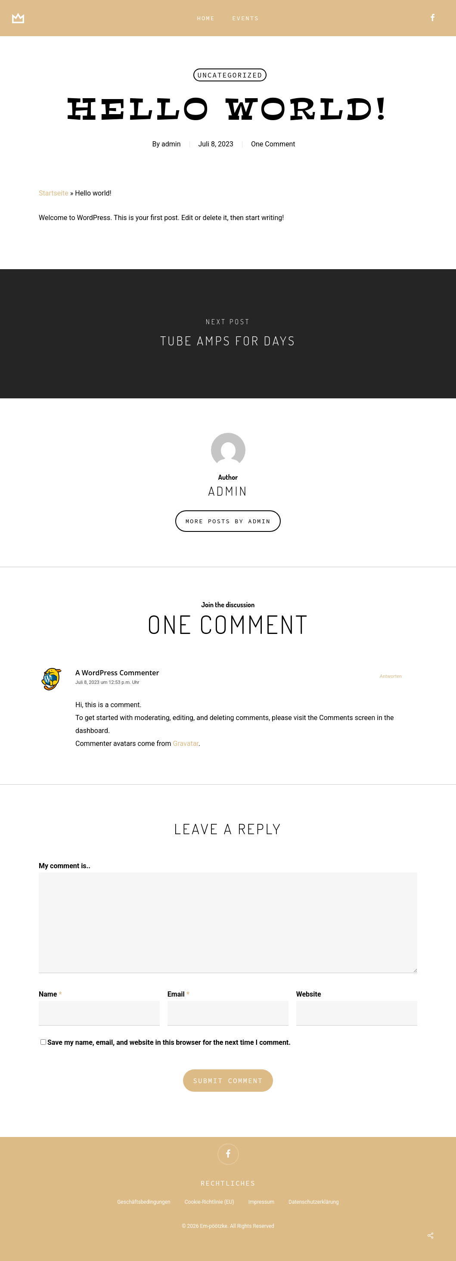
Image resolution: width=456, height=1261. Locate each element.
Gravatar (185, 743)
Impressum (261, 1202)
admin (170, 144)
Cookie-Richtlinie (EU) (209, 1202)
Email (178, 994)
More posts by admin (228, 521)
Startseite (53, 193)
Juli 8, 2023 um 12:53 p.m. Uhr (107, 682)
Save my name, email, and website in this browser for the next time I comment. (169, 1042)
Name (50, 994)
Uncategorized (230, 75)
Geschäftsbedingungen (144, 1202)
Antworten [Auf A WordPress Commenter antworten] (391, 676)
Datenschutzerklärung (313, 1202)
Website (308, 994)
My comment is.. (64, 866)
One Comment (273, 144)
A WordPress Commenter (117, 672)
